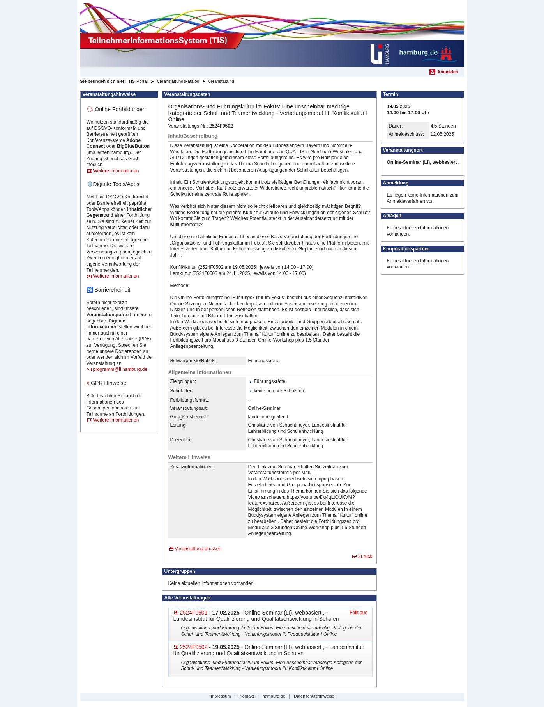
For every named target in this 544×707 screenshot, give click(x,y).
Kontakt (246, 696)
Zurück (365, 556)
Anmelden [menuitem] (447, 71)
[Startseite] (272, 35)
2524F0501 (194, 613)
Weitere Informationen (116, 171)
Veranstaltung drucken (198, 548)
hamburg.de (273, 696)
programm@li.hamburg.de (120, 369)
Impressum (220, 696)
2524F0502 (194, 647)
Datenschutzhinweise (314, 696)
